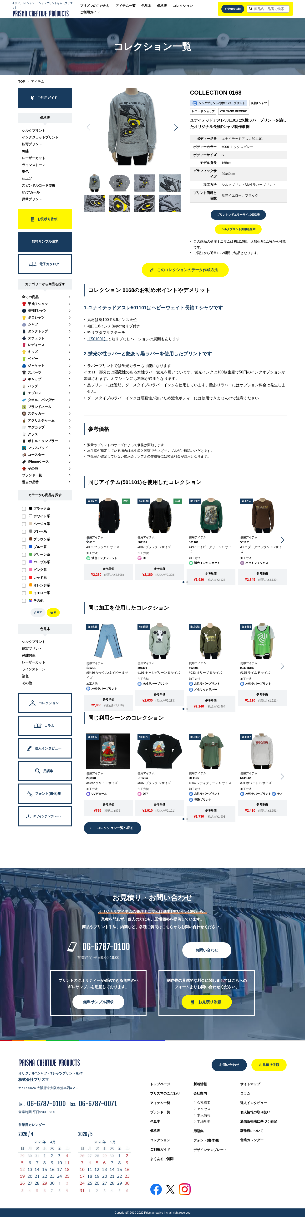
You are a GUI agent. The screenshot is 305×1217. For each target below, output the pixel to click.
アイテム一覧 (126, 6)
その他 (27, 683)
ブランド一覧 (160, 1112)
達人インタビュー (253, 1103)
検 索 (53, 612)
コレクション (183, 6)
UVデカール (31, 192)
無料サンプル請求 (98, 1002)
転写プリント (32, 144)
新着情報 (200, 1084)
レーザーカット (33, 158)
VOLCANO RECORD (233, 111)
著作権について (252, 1131)
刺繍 (25, 151)
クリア (38, 612)
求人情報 (203, 1115)
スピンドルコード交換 (38, 185)
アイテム (37, 81)
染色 (25, 171)
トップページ (160, 1084)
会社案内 (200, 1093)
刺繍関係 (28, 655)
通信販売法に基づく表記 (258, 1121)
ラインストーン (33, 165)
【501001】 (97, 339)
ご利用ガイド (90, 12)
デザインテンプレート (210, 1150)
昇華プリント (32, 199)
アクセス (203, 1109)
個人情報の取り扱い (255, 1112)
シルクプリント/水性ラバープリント (249, 185)
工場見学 (203, 1122)
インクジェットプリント (40, 137)
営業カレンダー (252, 1140)
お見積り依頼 (233, 8)
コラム (245, 1093)
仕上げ (27, 178)
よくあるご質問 (161, 1159)
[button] (176, 127)
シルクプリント (33, 130)
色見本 (146, 6)
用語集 (198, 1131)
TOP (21, 81)
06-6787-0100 (106, 947)
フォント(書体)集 (206, 1140)
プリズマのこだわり (95, 6)
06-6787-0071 (98, 1104)
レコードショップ (203, 111)
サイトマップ (250, 1084)
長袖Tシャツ (259, 103)
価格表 (162, 6)
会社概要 (203, 1102)
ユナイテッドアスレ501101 (242, 139)
